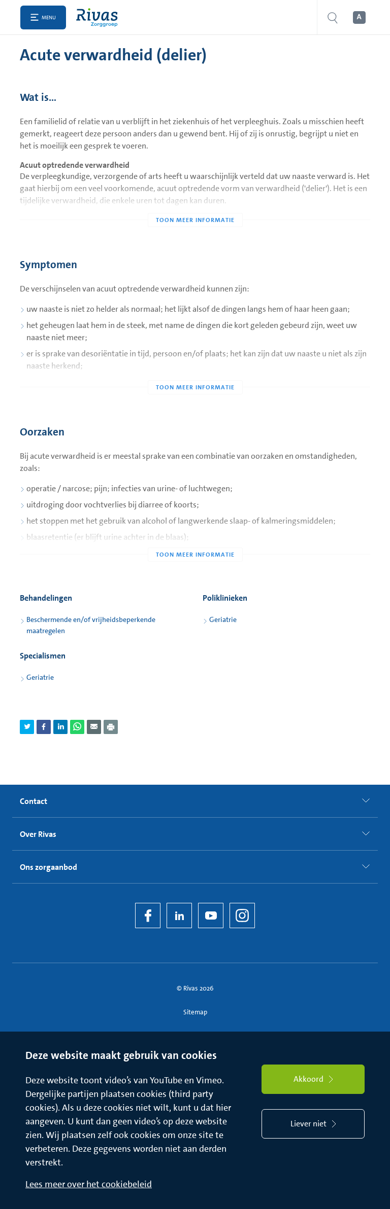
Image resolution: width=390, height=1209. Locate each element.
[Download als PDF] (111, 727)
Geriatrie (223, 619)
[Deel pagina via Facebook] (44, 727)
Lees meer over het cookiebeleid (88, 1184)
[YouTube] (210, 915)
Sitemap (195, 1012)
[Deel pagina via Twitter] (27, 727)
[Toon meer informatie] (195, 199)
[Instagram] (242, 915)
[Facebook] (147, 915)
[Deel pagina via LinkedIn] (60, 727)
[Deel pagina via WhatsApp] (77, 727)
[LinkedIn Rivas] (179, 915)
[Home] (99, 17)
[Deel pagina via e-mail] (94, 727)
